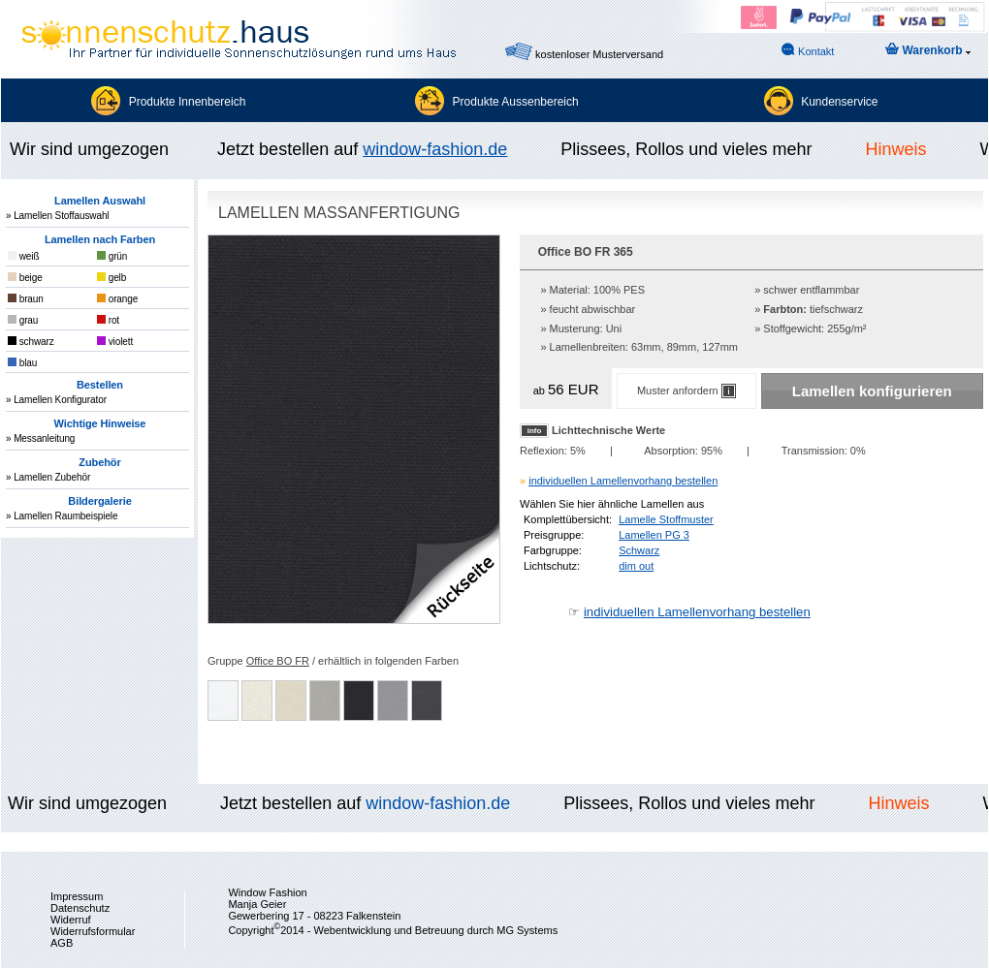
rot (108, 320)
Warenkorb (928, 50)
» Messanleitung (40, 438)
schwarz (31, 341)
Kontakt (808, 50)
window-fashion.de (438, 149)
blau (22, 363)
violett (115, 341)
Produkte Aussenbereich (516, 102)
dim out (636, 566)
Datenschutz (80, 908)
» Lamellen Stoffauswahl (57, 215)
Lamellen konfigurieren (872, 391)
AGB (61, 943)
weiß (23, 256)
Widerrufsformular (92, 931)
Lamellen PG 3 (654, 535)
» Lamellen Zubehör (48, 477)
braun (26, 299)
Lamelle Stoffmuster (666, 519)
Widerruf (70, 919)
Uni (614, 328)
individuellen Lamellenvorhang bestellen (623, 480)
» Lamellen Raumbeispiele (61, 516)
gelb (111, 277)
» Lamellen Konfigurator (56, 399)
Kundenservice (839, 102)
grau (23, 320)
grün (112, 256)
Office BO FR (277, 661)
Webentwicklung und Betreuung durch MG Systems (435, 930)
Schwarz (639, 550)
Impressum (76, 896)
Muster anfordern (686, 391)
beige (25, 277)
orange (117, 299)
